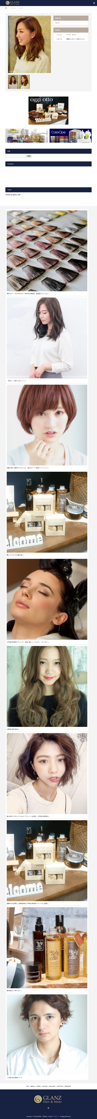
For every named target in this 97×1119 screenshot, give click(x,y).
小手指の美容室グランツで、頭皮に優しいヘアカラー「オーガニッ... (28, 642)
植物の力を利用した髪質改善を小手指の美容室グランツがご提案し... (28, 903)
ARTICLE (60, 1086)
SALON (45, 1086)
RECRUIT (68, 1086)
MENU (33, 1086)
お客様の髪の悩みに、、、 (15, 729)
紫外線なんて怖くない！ (14, 990)
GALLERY (52, 1086)
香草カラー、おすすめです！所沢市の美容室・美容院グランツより (28, 293)
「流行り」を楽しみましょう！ (16, 380)
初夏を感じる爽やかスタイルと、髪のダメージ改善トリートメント (28, 468)
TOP (27, 1086)
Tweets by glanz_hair (12, 195)
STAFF (38, 1086)
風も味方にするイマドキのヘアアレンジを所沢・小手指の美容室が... (28, 816)
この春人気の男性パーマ (14, 1077)
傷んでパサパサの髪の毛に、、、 (17, 555)
